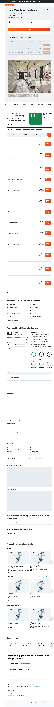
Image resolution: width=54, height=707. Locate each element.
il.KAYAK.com (9, 689)
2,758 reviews (19, 17)
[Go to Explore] (2, 19)
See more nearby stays (46, 535)
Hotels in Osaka (13, 661)
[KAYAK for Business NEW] (2, 25)
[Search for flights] (2, 9)
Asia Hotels (20, 689)
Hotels (15, 689)
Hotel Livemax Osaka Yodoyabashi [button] (15, 582)
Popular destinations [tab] (25, 650)
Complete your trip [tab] (13, 650)
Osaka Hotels (45, 689)
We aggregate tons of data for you (30, 680)
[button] (51, 2)
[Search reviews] (30, 383)
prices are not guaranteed (35, 673)
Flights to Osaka (13, 659)
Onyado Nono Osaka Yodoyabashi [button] (38, 609)
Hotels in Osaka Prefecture (36, 689)
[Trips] (2, 29)
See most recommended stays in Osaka (43, 592)
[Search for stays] (2, 12)
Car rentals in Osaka (34, 659)
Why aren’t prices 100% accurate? (30, 682)
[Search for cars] (2, 15)
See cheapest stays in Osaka (45, 563)
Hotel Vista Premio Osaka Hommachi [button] (16, 609)
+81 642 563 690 (12, 15)
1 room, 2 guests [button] (13, 25)
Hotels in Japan (27, 689)
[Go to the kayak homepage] (9, 5)
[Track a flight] (2, 22)
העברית (39, 1)
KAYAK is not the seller (30, 677)
